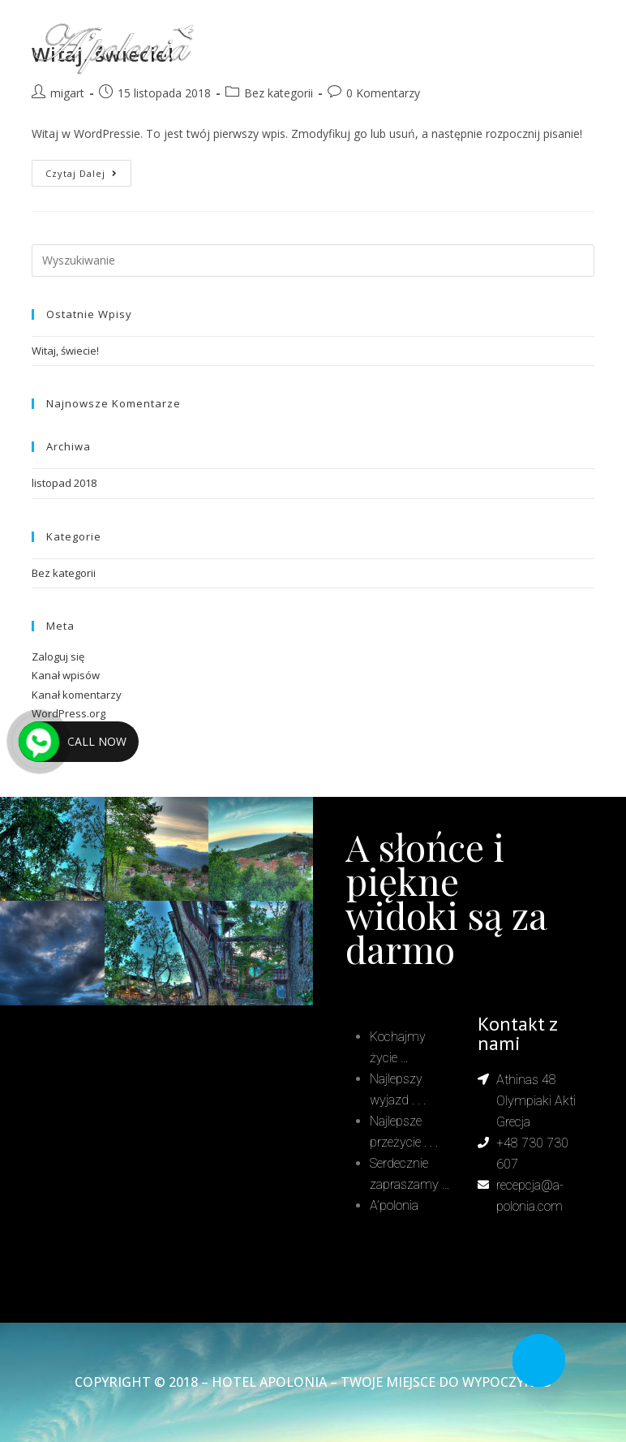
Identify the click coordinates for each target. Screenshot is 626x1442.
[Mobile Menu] (561, 48)
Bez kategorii (64, 573)
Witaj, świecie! (65, 350)
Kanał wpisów (66, 675)
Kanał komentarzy (77, 694)
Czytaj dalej (88, 169)
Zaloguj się (58, 656)
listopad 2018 (64, 483)
